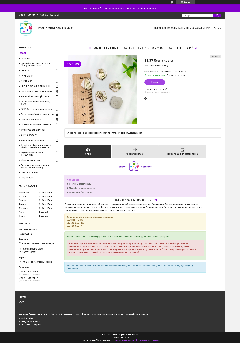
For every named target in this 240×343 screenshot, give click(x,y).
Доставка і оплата (200, 28)
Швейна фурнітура (30, 160)
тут (155, 199)
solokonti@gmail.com (32, 249)
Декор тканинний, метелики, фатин (35, 103)
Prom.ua (134, 335)
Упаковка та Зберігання (32, 140)
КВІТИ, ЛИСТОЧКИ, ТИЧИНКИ (35, 86)
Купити (154, 82)
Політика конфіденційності (147, 340)
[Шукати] (217, 15)
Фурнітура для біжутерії (33, 130)
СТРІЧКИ (25, 70)
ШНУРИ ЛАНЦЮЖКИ (31, 119)
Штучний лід (27, 177)
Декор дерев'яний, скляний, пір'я (37, 114)
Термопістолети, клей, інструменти (32, 153)
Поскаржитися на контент (123, 340)
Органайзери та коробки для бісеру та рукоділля (35, 64)
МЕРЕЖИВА (26, 81)
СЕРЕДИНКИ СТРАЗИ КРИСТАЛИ (36, 91)
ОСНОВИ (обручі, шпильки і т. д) (37, 109)
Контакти (183, 28)
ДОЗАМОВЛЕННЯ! (29, 172)
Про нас (216, 28)
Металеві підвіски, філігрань (35, 96)
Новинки (25, 58)
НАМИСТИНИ (27, 76)
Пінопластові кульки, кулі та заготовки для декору (35, 166)
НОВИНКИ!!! (160, 28)
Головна (172, 28)
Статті (21, 302)
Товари (23, 53)
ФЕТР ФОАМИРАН (29, 135)
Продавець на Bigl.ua (120, 337)
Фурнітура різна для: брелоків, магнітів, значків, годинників (36, 146)
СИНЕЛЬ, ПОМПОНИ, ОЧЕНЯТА (36, 124)
